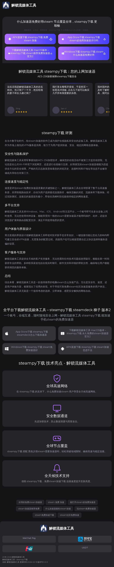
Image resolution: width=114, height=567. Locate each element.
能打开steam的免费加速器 (82, 502)
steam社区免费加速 (69, 515)
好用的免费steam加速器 (30, 502)
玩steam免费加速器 (86, 508)
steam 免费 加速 (56, 502)
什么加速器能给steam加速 (58, 508)
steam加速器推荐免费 (28, 508)
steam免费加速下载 (44, 515)
